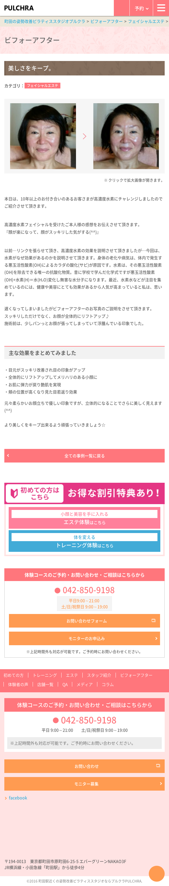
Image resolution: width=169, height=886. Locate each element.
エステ (72, 675)
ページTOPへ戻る (157, 874)
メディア (85, 684)
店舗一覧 (45, 684)
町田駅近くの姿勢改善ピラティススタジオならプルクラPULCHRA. (90, 881)
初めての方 (13, 675)
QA (65, 684)
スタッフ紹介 (99, 675)
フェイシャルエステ (42, 85)
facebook (18, 797)
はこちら (84, 518)
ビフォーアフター (136, 675)
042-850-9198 (89, 590)
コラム (108, 684)
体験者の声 (18, 684)
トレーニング (45, 675)
